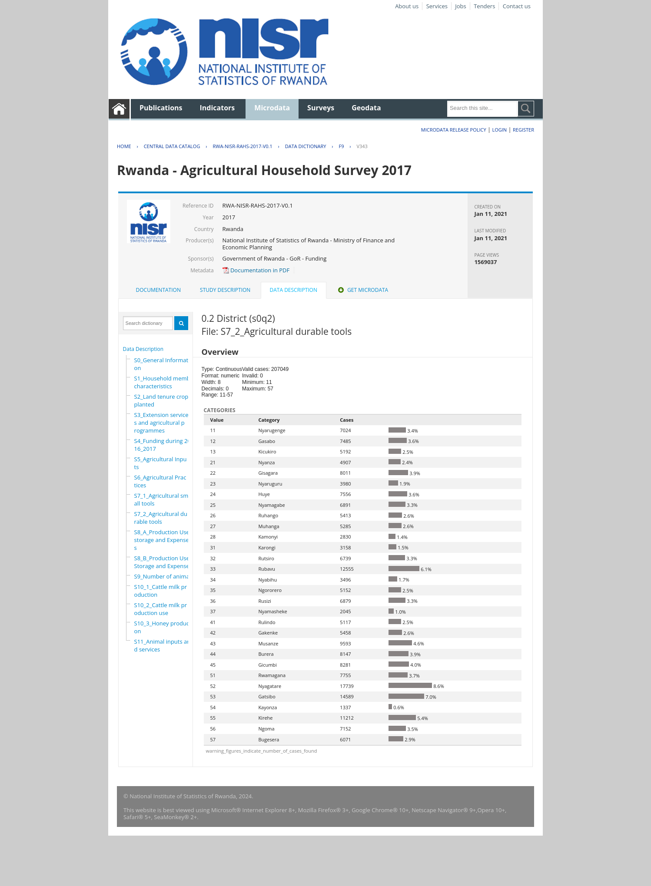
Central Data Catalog (172, 146)
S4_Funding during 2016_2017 (162, 445)
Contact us (517, 6)
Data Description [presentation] (293, 290)
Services (437, 6)
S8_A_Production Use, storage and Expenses (162, 540)
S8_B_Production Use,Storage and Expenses (163, 562)
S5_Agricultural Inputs (160, 463)
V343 (361, 146)
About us (406, 6)
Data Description (143, 349)
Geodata (366, 107)
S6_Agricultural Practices (160, 481)
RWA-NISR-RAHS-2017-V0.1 (242, 146)
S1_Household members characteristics (166, 382)
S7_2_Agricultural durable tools (160, 518)
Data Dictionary (305, 146)
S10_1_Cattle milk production (160, 590)
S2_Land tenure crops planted (162, 400)
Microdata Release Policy (453, 129)
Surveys (320, 107)
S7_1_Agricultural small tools (161, 499)
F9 (341, 146)
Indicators (217, 107)
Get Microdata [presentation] (362, 290)
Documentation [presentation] (158, 290)
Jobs (460, 6)
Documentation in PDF (256, 270)
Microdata (272, 107)
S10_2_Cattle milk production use (160, 609)
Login (499, 129)
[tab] (158, 290)
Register (523, 129)
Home (124, 146)
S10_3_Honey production (163, 627)
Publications (161, 107)
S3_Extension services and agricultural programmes (161, 422)
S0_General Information (162, 364)
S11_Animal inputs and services (162, 645)
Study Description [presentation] (225, 290)
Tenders (484, 6)
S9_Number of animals (164, 576)
